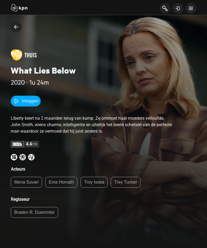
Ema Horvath (61, 182)
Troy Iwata (94, 182)
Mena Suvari (26, 182)
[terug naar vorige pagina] (16, 27)
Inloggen (25, 101)
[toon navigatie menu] (190, 8)
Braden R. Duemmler (34, 212)
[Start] (19, 8)
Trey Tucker (125, 182)
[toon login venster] (177, 8)
